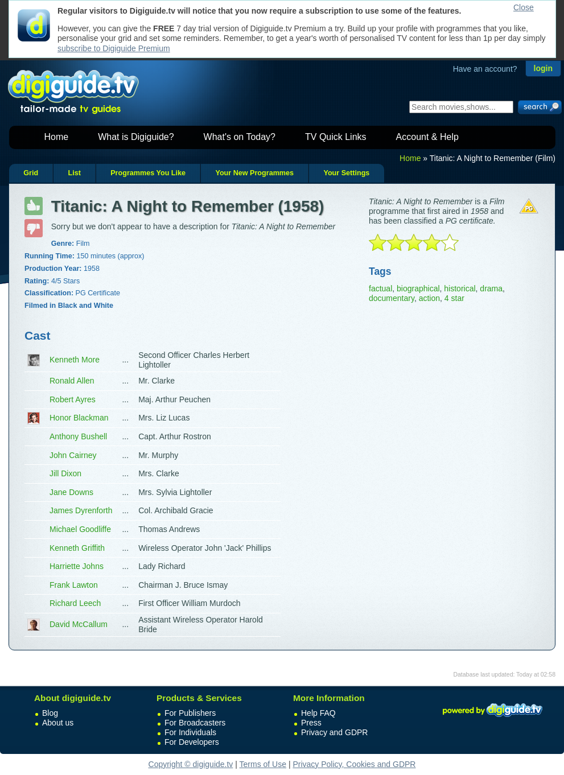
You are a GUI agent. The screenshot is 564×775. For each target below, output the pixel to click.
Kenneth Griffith (77, 548)
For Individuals (190, 732)
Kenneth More (75, 359)
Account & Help (427, 137)
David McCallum (79, 624)
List (74, 173)
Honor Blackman (79, 417)
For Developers (191, 742)
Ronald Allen (72, 380)
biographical (418, 288)
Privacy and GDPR (334, 732)
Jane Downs (71, 492)
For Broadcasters (194, 722)
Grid (30, 173)
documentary (391, 298)
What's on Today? (239, 137)
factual (380, 288)
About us (57, 722)
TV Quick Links (336, 137)
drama (491, 288)
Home (56, 137)
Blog (50, 713)
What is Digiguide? (136, 137)
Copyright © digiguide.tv (191, 764)
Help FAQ (318, 713)
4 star (454, 298)
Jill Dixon (65, 473)
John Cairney (73, 455)
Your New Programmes (254, 173)
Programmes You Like (148, 173)
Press (311, 722)
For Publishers (190, 713)
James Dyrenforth (81, 510)
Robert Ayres (73, 399)
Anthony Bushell (78, 436)
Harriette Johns (77, 566)
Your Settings (346, 173)
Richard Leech (75, 603)
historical (459, 288)
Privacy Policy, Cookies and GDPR (354, 764)
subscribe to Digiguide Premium (113, 48)
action (429, 298)
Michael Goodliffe (80, 529)
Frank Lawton (74, 585)
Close (523, 7)
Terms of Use (263, 764)
